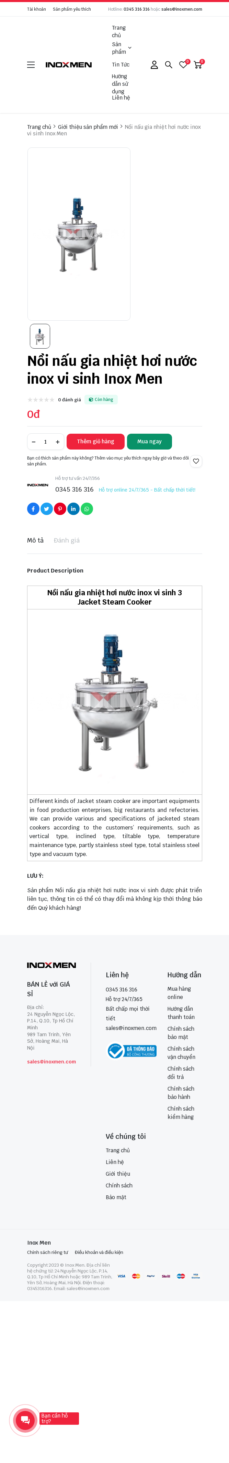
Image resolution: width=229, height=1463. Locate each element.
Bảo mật (116, 1197)
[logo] (69, 64)
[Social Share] (33, 509)
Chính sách (119, 1185)
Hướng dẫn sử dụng (120, 84)
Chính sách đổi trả (181, 1072)
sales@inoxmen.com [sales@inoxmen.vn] (131, 1028)
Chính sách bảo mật (181, 1033)
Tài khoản (36, 9)
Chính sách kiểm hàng (181, 1112)
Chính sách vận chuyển (181, 1052)
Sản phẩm (122, 48)
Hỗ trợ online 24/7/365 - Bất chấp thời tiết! (147, 490)
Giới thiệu (118, 1174)
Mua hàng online (179, 993)
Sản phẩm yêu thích (72, 9)
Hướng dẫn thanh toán (181, 1013)
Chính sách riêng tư (47, 1252)
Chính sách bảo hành (181, 1092)
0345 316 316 (137, 9)
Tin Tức (120, 64)
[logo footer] (51, 965)
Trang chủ (119, 31)
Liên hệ (121, 97)
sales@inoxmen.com (181, 9)
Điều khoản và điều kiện (99, 1252)
